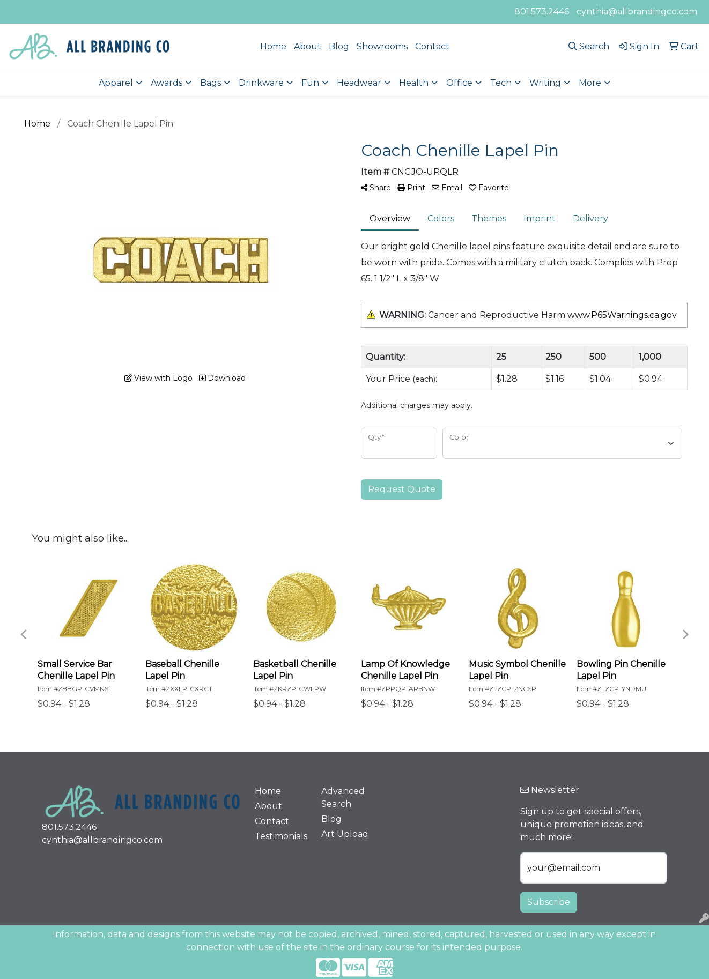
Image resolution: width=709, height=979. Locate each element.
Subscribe (548, 902)
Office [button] (459, 83)
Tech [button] (501, 83)
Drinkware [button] (261, 83)
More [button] (590, 83)
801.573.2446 (541, 11)
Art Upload (344, 834)
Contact (432, 46)
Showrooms (382, 46)
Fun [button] (310, 83)
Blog (339, 46)
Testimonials (281, 836)
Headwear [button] (359, 83)
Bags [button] (210, 83)
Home (273, 46)
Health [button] (414, 83)
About (307, 46)
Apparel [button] (116, 83)
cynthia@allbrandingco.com (637, 11)
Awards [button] (166, 83)
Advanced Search (343, 797)
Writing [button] (545, 83)
